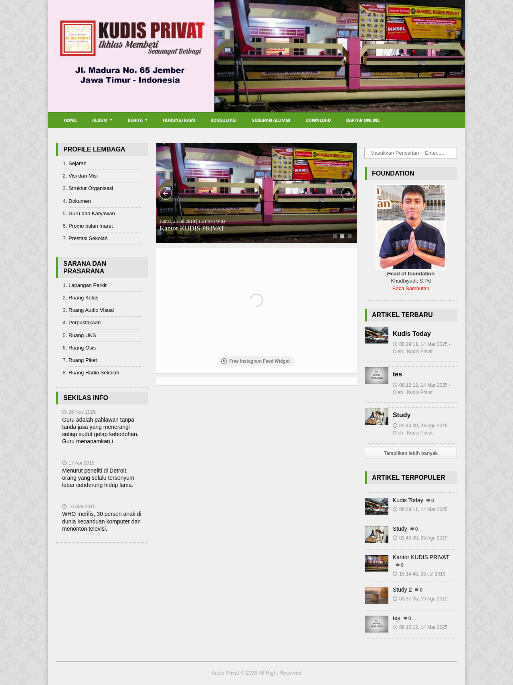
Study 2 (402, 589)
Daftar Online (363, 120)
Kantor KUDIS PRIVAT (192, 225)
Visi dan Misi (83, 176)
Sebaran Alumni (271, 120)
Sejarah (78, 163)
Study (401, 415)
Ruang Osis (82, 348)
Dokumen (80, 201)
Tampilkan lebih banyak (411, 453)
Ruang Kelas (83, 298)
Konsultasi (223, 120)
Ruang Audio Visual (91, 310)
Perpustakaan (85, 322)
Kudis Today (412, 333)
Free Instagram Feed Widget (255, 361)
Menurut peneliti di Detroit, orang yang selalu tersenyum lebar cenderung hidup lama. (98, 477)
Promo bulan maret (91, 226)
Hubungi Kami (179, 120)
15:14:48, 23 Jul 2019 (419, 574)
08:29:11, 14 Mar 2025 (420, 509)
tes (397, 374)
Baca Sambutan (411, 288)
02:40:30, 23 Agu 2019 (420, 538)
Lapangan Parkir (88, 285)
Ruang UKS (82, 335)
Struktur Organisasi (91, 188)
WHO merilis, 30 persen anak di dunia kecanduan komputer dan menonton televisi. (101, 521)
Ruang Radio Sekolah (94, 373)
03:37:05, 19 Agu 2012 (420, 599)
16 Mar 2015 (78, 506)
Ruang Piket (83, 360)
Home (70, 120)
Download (318, 120)
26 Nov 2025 (79, 412)
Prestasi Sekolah (88, 238)
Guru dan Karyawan (92, 213)
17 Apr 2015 (78, 463)
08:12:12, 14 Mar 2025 (420, 627)
